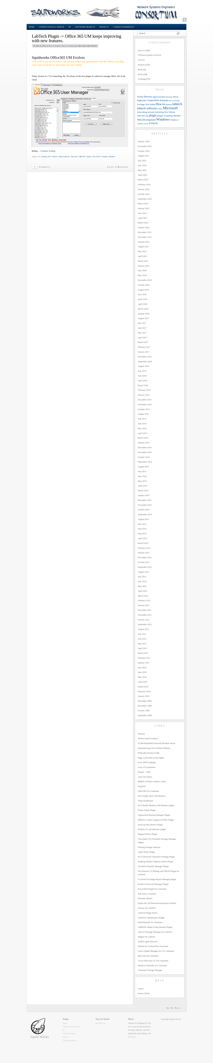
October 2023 (144, 194)
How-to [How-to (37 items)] (160, 104)
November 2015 (145, 404)
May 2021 (142, 251)
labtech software (64, 156)
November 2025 (145, 146)
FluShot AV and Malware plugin (152, 829)
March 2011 (143, 653)
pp (70, 27)
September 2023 (145, 199)
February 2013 (144, 548)
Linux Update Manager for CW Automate (156, 951)
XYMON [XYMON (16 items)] (153, 123)
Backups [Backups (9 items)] (169, 97)
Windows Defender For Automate (152, 965)
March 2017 (143, 342)
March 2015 (143, 438)
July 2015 (142, 418)
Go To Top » (174, 1008)
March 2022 (143, 222)
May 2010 (142, 677)
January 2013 (143, 552)
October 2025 (144, 151)
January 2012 (143, 605)
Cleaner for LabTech (147, 908)
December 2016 (145, 356)
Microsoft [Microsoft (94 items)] (170, 108)
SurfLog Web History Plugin (150, 824)
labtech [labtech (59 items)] (177, 104)
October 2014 (144, 457)
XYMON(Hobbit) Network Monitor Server (156, 743)
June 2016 (142, 375)
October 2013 (144, 509)
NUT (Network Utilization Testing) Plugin (156, 856)
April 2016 (142, 380)
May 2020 (142, 275)
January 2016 (143, 395)
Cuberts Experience (123, 27)
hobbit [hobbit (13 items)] (152, 104)
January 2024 (143, 189)
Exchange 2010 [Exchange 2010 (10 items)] (143, 104)
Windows (112, 156)
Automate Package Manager (150, 970)
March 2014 (143, 490)
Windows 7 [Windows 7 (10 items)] (174, 120)
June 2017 (142, 328)
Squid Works (39, 1037)
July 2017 (142, 323)
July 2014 (142, 471)
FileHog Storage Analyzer (149, 847)
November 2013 (145, 505)
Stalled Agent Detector (147, 941)
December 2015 (145, 399)
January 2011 (143, 662)
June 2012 (142, 581)
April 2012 (142, 591)
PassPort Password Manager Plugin (153, 884)
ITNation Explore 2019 (148, 55)
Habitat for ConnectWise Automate (153, 946)
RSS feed (131, 1037)
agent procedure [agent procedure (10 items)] (159, 97)
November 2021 (145, 237)
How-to (51, 46)
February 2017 (144, 347)
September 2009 (145, 715)
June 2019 (142, 294)
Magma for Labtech (146, 936)
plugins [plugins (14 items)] (160, 115)
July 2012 (142, 576)
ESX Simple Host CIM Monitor (151, 796)
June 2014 (142, 476)
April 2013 (142, 538)
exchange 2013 (46, 156)
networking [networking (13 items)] (142, 112)
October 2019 (144, 285)
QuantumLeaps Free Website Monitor (154, 748)
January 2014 (143, 495)
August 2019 (143, 289)
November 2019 (145, 280)
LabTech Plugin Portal (147, 913)
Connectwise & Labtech (51, 27)
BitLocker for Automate (148, 956)
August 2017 (143, 318)
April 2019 (142, 299)
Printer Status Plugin (147, 810)
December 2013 (145, 500)
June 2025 (142, 165)
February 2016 (144, 390)
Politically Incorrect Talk (148, 753)
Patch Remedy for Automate (150, 922)
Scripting (70, 46)
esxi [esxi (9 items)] (170, 100)
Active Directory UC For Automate (153, 960)
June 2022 (142, 213)
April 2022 (142, 218)
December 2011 (144, 610)
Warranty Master (145, 898)
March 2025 (143, 179)
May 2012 (142, 586)
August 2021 (143, 246)
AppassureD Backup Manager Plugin (154, 815)
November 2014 (145, 452)
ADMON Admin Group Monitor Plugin (155, 927)
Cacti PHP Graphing (146, 762)
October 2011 (144, 619)
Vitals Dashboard (145, 800)
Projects (104, 27)
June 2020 (142, 270)
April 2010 (142, 682)
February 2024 (144, 184)
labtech (54, 156)
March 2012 (143, 596)
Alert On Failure (145, 777)
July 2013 (142, 524)
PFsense (141, 734)
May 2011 (142, 643)
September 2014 (145, 462)
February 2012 (144, 600)
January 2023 (143, 208)
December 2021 (145, 232)
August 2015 (143, 414)
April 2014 (142, 485)
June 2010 (142, 672)
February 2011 (144, 658)
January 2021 (143, 266)
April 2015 (142, 433)
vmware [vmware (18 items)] (177, 115)
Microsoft (74, 156)
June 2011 (142, 639)
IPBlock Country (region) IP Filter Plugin (156, 820)
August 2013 (143, 519)
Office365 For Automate (148, 791)
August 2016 (143, 366)
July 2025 (142, 160)
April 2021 (142, 256)
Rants (140, 69)
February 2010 (144, 691)
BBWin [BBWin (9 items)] (176, 97)
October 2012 (144, 562)
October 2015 (144, 409)
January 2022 (143, 227)
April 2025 (142, 175)
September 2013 (145, 514)
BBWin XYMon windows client (152, 781)
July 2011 (142, 634)
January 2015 (143, 442)
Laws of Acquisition (146, 767)
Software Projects (85, 27)
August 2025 (143, 155)
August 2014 (143, 466)
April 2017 (142, 337)
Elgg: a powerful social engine (151, 757)
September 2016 (145, 361)
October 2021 (144, 242)
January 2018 (143, 313)
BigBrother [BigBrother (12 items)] (141, 100)
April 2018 (142, 304)
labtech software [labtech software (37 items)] (147, 108)
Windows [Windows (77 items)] (163, 119)
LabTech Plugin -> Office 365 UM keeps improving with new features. (76, 38)
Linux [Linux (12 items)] (159, 108)
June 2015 (142, 423)
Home (31, 27)
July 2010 (142, 667)
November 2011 (145, 615)
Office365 (82, 156)
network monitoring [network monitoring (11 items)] (155, 112)
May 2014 (142, 481)
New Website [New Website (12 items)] (169, 112)
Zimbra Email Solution (148, 738)
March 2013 (143, 543)
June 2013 (142, 528)
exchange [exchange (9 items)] (176, 100)
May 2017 (142, 332)
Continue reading (47, 151)
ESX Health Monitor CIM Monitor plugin (156, 805)
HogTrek (141, 786)
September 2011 (145, 624)
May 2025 (142, 170)
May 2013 (142, 533)
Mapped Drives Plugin (147, 834)
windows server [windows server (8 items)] (142, 124)
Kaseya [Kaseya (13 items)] (168, 104)
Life (139, 60)
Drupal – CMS (144, 772)
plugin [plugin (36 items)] (153, 115)
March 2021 (143, 261)
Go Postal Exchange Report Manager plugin (157, 879)
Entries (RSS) (144, 993)
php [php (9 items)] (146, 116)
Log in (140, 988)
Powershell (96, 156)
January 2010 (143, 696)
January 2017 (143, 352)
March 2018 (143, 309)
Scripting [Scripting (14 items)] (168, 115)
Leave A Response (117, 167)
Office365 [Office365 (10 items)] (141, 116)
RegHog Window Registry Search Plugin (155, 861)
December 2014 (145, 447)
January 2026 (143, 141)
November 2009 (145, 705)
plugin (89, 156)
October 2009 (144, 710)
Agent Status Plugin (146, 852)
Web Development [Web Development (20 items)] (146, 119)
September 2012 (145, 567)
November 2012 (145, 557)
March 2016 (143, 385)
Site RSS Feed (101, 1023)
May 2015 (142, 428)
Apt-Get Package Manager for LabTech (155, 932)
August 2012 (143, 572)
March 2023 (143, 203)
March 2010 (143, 686)
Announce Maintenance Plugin (151, 917)
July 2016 (142, 371)
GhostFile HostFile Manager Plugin (153, 866)
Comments (44, 167)
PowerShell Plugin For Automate (152, 889)
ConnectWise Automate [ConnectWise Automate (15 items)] (158, 100)
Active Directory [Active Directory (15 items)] (144, 96)
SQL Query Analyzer (147, 893)
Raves (64, 46)
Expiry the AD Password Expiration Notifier (157, 903)
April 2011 (142, 648)
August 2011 (143, 629)
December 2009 (145, 701)
